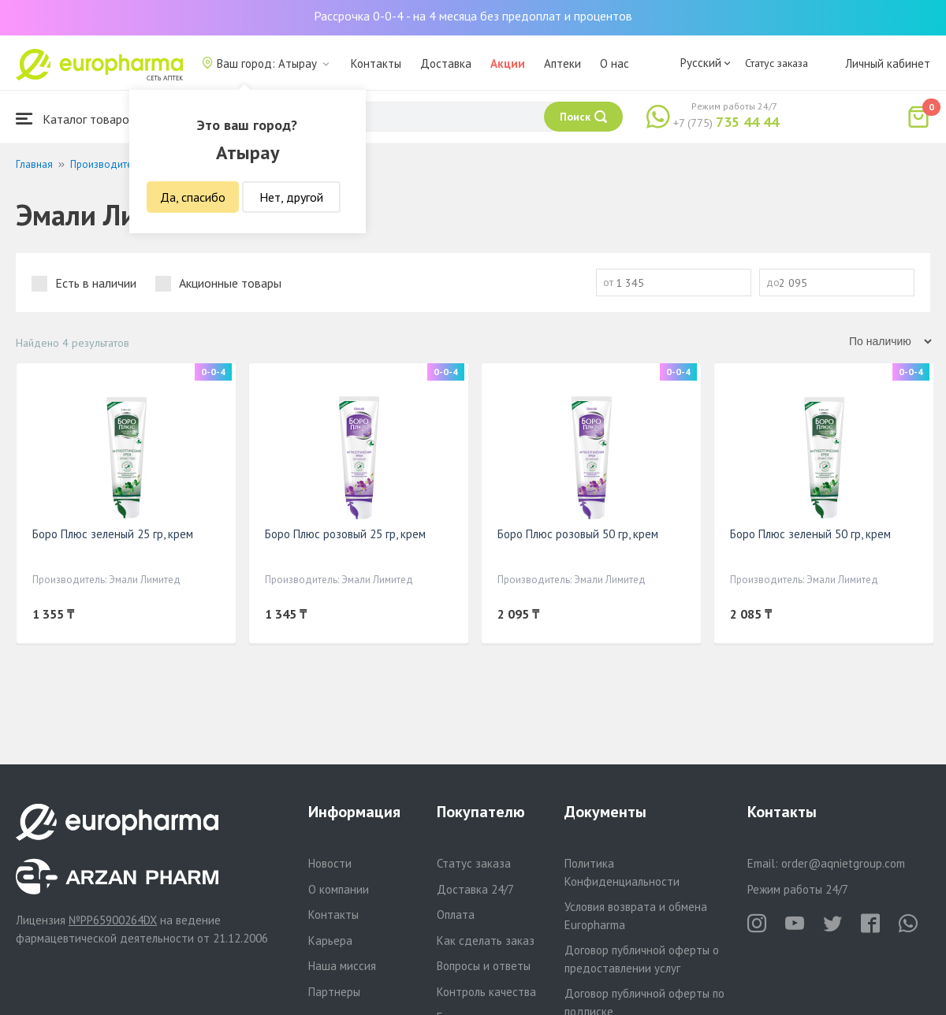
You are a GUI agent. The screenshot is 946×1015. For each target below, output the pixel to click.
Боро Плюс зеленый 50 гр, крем (810, 533)
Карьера (330, 940)
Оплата (456, 914)
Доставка (445, 63)
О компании (338, 889)
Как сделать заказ (485, 940)
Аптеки (562, 63)
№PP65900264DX (113, 920)
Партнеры (334, 991)
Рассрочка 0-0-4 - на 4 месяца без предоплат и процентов (473, 16)
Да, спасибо (192, 197)
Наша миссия (342, 965)
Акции (507, 63)
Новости (330, 863)
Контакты (376, 63)
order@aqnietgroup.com (843, 863)
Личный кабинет (887, 63)
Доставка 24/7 (475, 889)
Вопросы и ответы (484, 965)
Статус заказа (776, 63)
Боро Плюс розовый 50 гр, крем (577, 533)
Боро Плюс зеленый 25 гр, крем (112, 533)
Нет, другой (291, 197)
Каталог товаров (76, 118)
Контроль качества (486, 991)
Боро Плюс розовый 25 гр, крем (345, 533)
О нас (614, 63)
